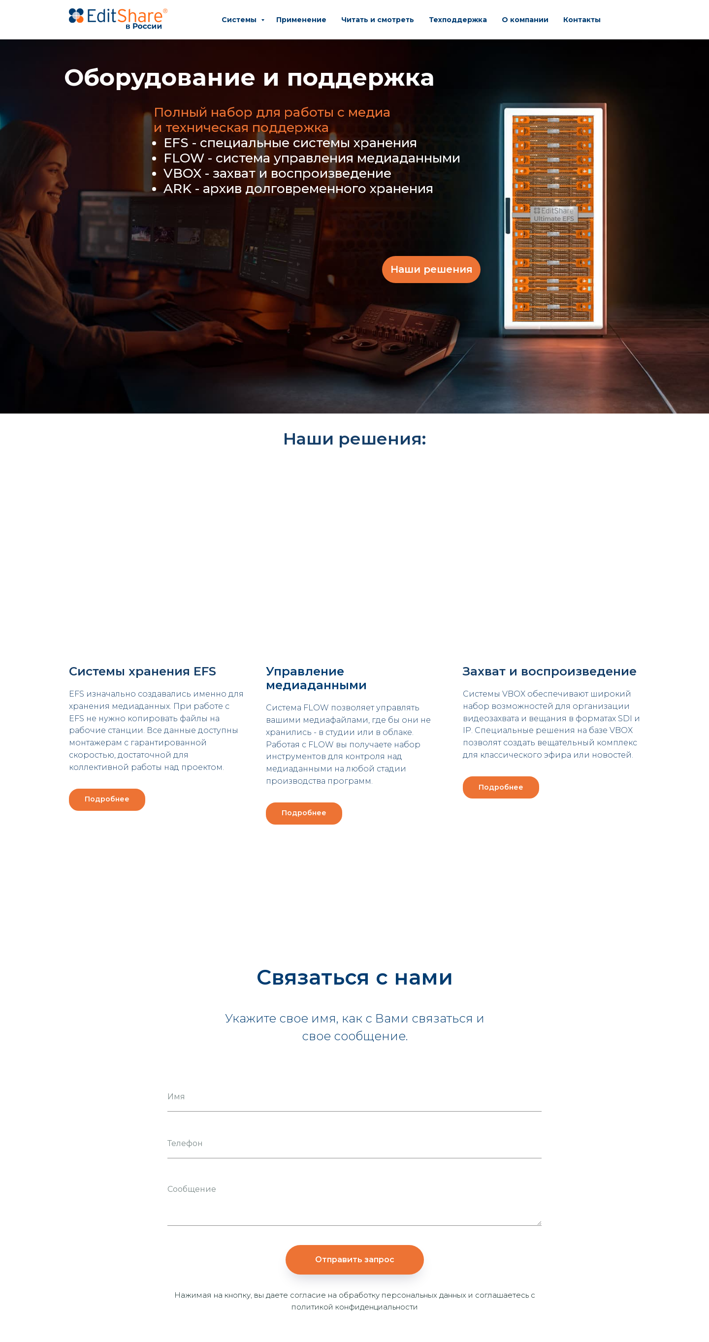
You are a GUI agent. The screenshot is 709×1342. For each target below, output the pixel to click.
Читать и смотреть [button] (377, 19)
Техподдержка (458, 19)
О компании (525, 19)
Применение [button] (301, 19)
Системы (240, 19)
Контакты (582, 19)
